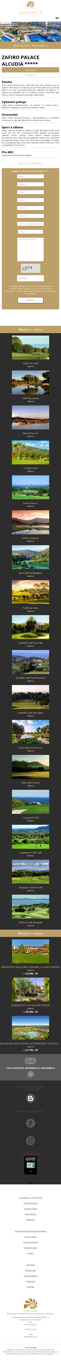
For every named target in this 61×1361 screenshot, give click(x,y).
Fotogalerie (30, 74)
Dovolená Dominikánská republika (30, 1231)
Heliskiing (30, 1281)
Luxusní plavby (30, 1276)
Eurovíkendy (30, 1214)
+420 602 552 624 (30, 1324)
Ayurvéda (30, 1265)
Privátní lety (30, 1270)
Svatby (31, 1253)
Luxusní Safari (30, 1209)
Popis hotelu (30, 69)
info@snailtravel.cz (30, 1337)
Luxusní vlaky (30, 1237)
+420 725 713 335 (30, 1329)
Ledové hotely (30, 1248)
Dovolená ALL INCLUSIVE (30, 1198)
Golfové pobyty (31, 1203)
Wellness (30, 1220)
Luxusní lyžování (30, 1242)
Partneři (30, 1287)
